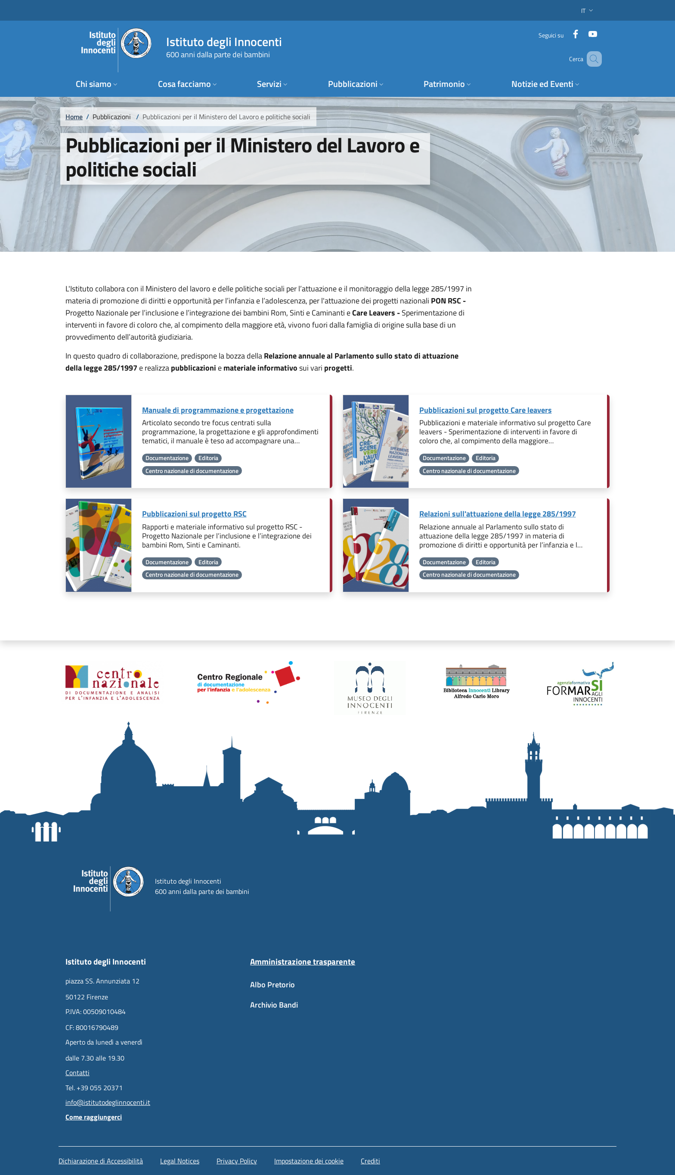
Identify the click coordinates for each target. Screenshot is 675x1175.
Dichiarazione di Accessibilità (101, 1161)
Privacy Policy (237, 1161)
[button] (588, 10)
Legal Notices (179, 1161)
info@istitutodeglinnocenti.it (107, 1102)
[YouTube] (585, 32)
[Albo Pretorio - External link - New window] (337, 989)
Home (74, 116)
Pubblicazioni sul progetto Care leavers (485, 410)
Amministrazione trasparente (302, 961)
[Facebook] (567, 32)
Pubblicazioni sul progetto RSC (194, 514)
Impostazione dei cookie (309, 1161)
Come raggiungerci (93, 1117)
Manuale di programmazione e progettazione (218, 410)
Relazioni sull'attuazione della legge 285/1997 (497, 514)
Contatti (77, 1072)
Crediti (370, 1161)
